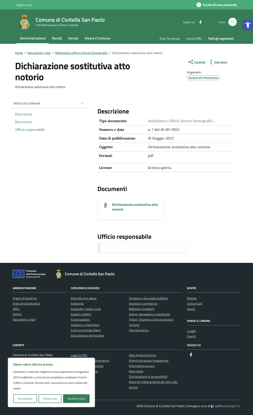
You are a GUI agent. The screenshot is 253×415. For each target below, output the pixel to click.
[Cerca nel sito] (232, 22)
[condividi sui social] (196, 62)
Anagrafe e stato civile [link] (86, 308)
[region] (51, 382)
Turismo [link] (134, 324)
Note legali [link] (136, 371)
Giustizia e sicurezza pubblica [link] (148, 298)
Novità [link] (57, 38)
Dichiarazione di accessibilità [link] (148, 376)
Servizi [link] (73, 38)
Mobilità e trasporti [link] (142, 308)
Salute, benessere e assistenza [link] (149, 314)
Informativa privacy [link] (142, 365)
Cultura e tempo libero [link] (86, 330)
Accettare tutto (76, 398)
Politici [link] (17, 314)
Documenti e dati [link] (24, 319)
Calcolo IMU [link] (194, 38)
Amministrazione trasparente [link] (148, 360)
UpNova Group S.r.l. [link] (225, 406)
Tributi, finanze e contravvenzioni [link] (151, 319)
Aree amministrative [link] (26, 303)
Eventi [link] (191, 336)
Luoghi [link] (191, 331)
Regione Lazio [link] (24, 5)
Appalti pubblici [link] (81, 314)
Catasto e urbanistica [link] (85, 324)
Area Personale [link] (170, 38)
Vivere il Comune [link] (97, 38)
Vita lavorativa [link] (138, 330)
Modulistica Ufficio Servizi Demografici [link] (181, 121)
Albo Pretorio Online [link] (142, 355)
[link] (248, 25)
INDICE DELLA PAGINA (49, 103)
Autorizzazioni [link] (80, 319)
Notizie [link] (191, 298)
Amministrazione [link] (33, 38)
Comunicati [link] (194, 303)
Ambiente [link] (77, 303)
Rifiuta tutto (50, 398)
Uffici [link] (16, 308)
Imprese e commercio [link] (143, 303)
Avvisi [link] (191, 308)
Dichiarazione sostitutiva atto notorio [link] (135, 207)
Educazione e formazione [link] (87, 335)
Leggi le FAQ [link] (79, 355)
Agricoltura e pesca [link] (83, 298)
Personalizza (25, 398)
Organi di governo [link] (25, 298)
